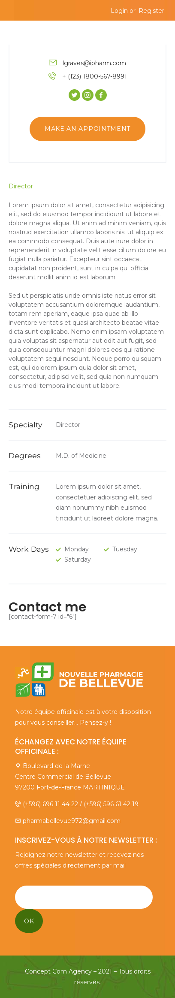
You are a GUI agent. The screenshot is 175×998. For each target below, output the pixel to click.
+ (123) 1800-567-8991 (94, 76)
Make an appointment (87, 129)
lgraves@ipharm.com (94, 63)
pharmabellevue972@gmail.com (72, 821)
